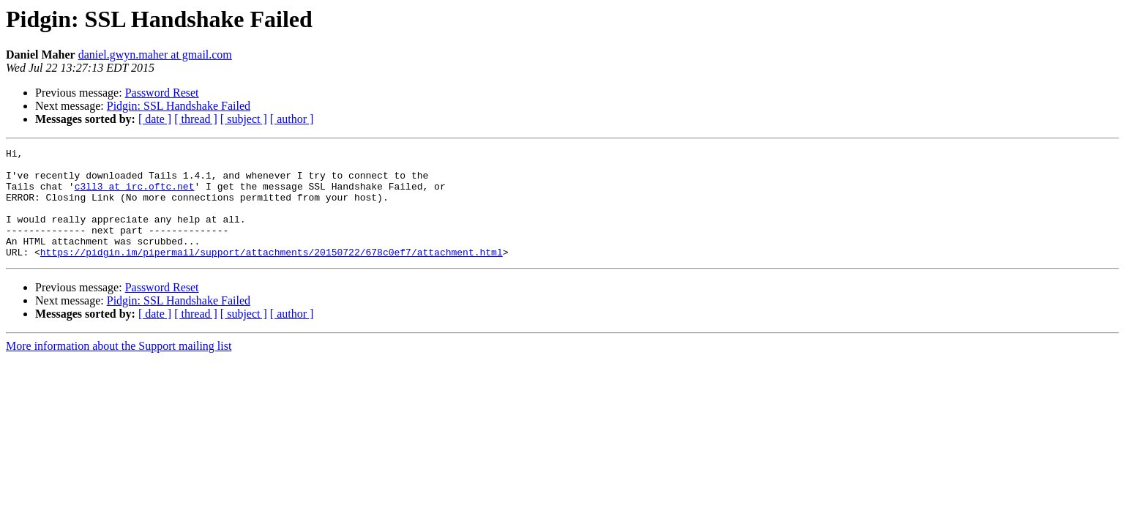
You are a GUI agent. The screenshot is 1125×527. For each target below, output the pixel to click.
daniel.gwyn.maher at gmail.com (155, 54)
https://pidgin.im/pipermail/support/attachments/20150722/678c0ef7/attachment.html (271, 273)
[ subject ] (243, 119)
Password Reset (162, 92)
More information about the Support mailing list (118, 368)
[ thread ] (195, 119)
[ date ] (154, 119)
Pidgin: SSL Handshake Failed (178, 106)
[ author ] (292, 119)
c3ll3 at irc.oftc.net (135, 194)
